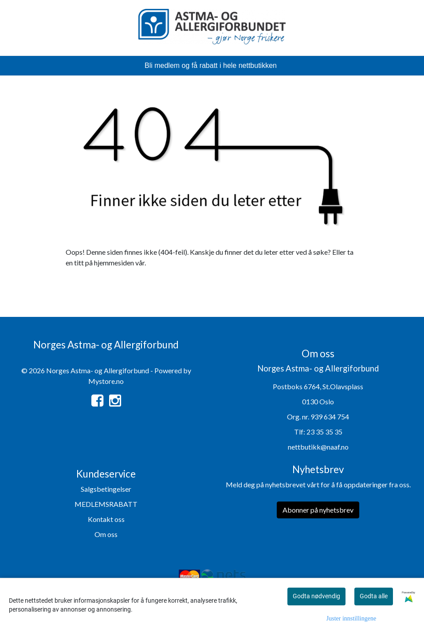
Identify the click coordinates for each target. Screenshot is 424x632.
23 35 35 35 (324, 431)
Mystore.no (106, 381)
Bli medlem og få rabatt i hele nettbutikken (211, 65)
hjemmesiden (114, 262)
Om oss (106, 534)
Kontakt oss (106, 519)
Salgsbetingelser (106, 489)
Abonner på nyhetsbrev (318, 510)
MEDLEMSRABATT (106, 504)
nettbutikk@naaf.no (318, 446)
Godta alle (374, 596)
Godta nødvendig (316, 596)
